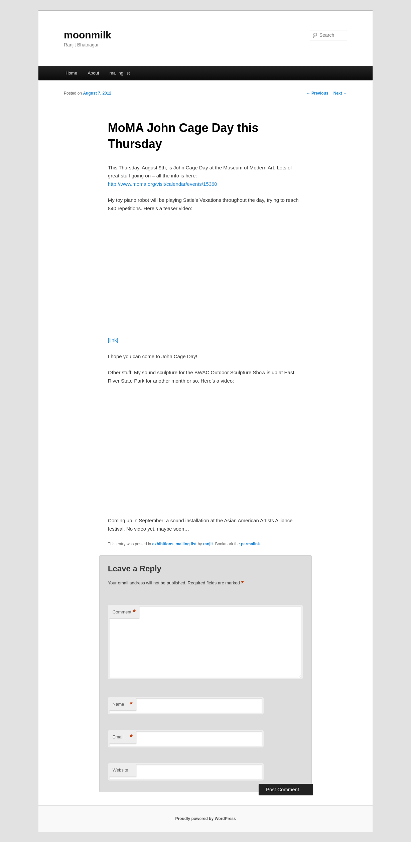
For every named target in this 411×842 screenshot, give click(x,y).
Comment (124, 612)
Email (123, 737)
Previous (317, 93)
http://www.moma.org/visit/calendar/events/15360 (162, 184)
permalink (250, 544)
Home (71, 73)
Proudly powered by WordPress (205, 818)
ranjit (208, 544)
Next (340, 93)
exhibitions (162, 544)
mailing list (120, 73)
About (93, 73)
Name (123, 704)
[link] (113, 340)
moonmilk (87, 34)
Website (120, 770)
